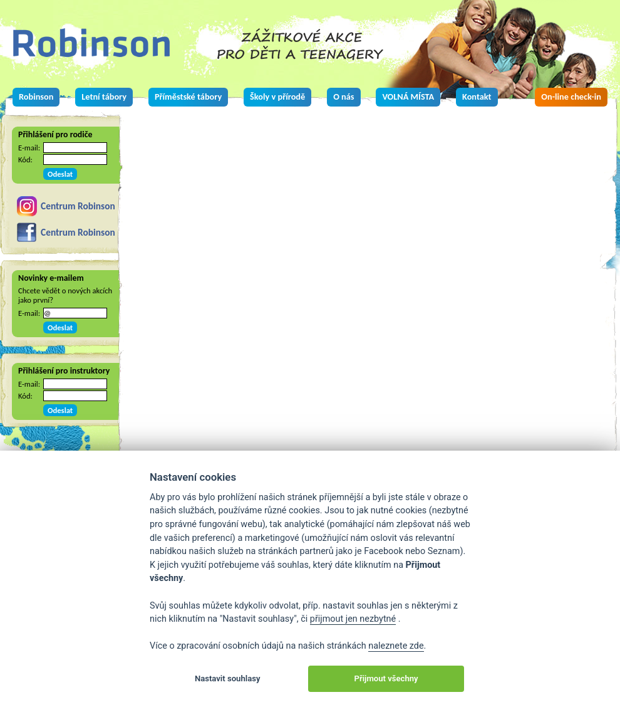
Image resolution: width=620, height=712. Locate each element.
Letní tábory (104, 96)
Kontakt (476, 96)
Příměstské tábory (188, 96)
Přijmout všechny (386, 678)
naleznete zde (395, 646)
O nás (343, 96)
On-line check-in (571, 96)
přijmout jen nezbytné (353, 619)
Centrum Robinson (78, 206)
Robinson (36, 96)
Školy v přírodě (277, 96)
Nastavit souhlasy (228, 678)
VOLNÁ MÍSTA (408, 96)
